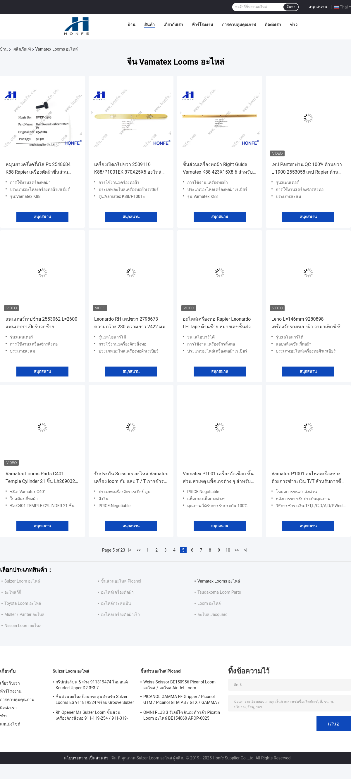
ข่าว (293, 24)
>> (237, 550)
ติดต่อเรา (273, 24)
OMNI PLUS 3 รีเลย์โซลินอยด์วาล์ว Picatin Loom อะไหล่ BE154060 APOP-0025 (181, 715)
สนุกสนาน (318, 6)
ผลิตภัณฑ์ (22, 49)
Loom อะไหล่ (209, 603)
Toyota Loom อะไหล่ (22, 603)
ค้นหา (290, 7)
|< (129, 550)
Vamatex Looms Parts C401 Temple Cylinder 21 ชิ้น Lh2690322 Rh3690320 (42, 478)
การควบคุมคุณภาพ (239, 24)
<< (139, 550)
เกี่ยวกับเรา (173, 24)
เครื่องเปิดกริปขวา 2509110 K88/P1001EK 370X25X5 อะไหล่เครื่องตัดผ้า (127, 169)
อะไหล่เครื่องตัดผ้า (117, 592)
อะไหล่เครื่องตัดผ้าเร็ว (120, 614)
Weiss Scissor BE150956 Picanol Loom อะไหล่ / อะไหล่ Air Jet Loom (179, 685)
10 (228, 550)
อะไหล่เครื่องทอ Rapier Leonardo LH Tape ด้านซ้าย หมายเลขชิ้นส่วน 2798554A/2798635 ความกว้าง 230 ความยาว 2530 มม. (218, 323)
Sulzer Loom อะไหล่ (22, 581)
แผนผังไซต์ (10, 724)
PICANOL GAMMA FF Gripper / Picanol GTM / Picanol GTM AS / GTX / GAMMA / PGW (181, 700)
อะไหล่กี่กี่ (12, 592)
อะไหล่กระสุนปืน (116, 603)
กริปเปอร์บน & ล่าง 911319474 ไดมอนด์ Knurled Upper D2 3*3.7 (92, 685)
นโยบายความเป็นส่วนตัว (86, 758)
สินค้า (149, 24)
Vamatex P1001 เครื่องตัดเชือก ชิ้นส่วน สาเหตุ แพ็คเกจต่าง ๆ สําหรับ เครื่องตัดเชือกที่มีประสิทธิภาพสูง (218, 478)
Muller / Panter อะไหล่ (24, 614)
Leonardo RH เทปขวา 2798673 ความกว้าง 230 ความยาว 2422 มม (130, 322)
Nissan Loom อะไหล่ (23, 625)
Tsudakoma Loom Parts (219, 592)
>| (245, 550)
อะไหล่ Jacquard (212, 614)
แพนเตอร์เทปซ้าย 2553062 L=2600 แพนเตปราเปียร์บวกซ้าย (41, 322)
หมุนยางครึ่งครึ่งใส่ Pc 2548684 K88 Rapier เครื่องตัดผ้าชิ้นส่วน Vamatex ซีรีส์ (38, 169)
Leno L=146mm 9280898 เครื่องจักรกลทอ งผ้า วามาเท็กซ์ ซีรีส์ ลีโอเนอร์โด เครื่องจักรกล (305, 323)
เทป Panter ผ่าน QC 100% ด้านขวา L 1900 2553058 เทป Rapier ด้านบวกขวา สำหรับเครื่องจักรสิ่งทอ (306, 169)
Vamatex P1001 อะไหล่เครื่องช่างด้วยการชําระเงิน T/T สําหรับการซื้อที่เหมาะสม (307, 478)
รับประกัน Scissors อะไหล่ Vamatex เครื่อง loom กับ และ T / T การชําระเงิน (131, 478)
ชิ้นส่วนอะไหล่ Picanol (121, 581)
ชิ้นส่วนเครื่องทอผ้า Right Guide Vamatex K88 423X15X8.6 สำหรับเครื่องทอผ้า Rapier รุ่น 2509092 (218, 169)
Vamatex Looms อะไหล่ (218, 581)
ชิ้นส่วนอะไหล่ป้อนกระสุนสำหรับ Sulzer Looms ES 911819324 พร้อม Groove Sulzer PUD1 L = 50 (95, 700)
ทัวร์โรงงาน (202, 24)
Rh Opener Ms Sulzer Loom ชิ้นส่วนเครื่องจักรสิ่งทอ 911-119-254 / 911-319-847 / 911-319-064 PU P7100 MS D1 (92, 716)
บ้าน (131, 24)
